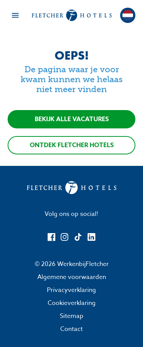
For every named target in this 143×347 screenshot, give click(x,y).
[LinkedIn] (91, 237)
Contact (71, 329)
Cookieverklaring (72, 303)
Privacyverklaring (71, 290)
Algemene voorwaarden (71, 277)
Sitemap (72, 316)
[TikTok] (78, 237)
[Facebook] (51, 237)
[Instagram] (64, 237)
